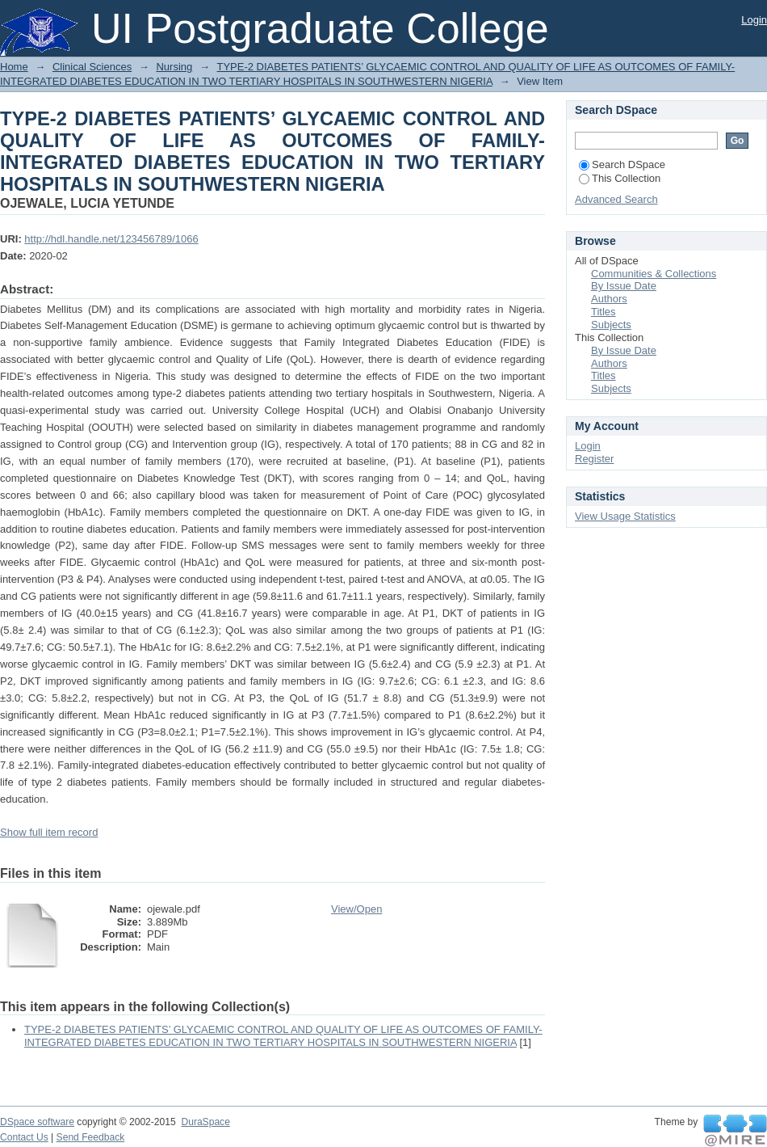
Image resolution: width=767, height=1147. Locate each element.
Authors (609, 299)
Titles (603, 312)
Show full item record (49, 832)
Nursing (174, 67)
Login (754, 20)
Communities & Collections (653, 274)
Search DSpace (622, 164)
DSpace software (37, 1122)
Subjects (611, 324)
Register (594, 459)
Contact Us (24, 1137)
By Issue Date (623, 286)
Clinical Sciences (92, 67)
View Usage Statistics (625, 516)
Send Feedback (91, 1137)
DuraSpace (205, 1122)
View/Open (356, 909)
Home (14, 67)
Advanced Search (616, 199)
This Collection (619, 178)
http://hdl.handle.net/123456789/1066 (111, 239)
